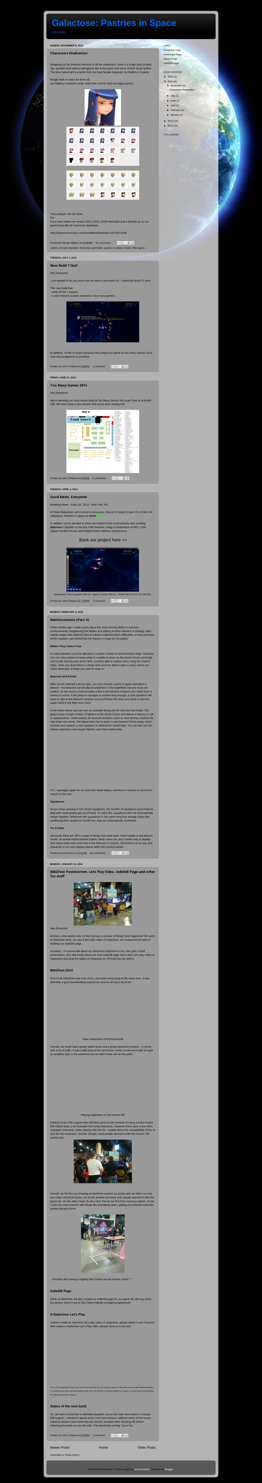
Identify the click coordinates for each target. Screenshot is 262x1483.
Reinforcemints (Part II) (69, 620)
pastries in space (113, 248)
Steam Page (170, 58)
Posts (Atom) (72, 1455)
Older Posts (147, 1447)
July (173, 95)
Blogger (169, 1469)
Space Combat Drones (64, 531)
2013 (171, 121)
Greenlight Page (173, 54)
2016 (171, 76)
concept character (68, 248)
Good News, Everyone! (68, 497)
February (175, 110)
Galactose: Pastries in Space (114, 23)
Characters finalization (69, 53)
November (176, 85)
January (175, 114)
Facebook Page (172, 50)
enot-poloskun (142, 1469)
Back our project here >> (103, 539)
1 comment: (99, 366)
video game (138, 248)
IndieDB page (171, 63)
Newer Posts (60, 1447)
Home (103, 1447)
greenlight (97, 248)
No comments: (104, 242)
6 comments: (99, 478)
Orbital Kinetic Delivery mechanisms (105, 531)
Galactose (85, 248)
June (173, 100)
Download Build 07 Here (136, 280)
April (173, 105)
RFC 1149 (140, 527)
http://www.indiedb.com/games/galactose (105, 1302)
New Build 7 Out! (64, 265)
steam (127, 248)
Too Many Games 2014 (68, 385)
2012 (171, 125)
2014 (171, 81)
